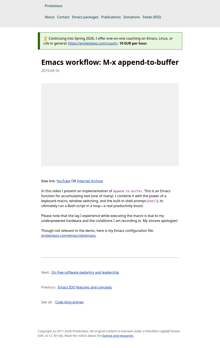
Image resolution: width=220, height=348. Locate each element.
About (49, 17)
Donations (131, 17)
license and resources (117, 336)
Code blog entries (69, 302)
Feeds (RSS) (152, 17)
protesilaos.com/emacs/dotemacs (68, 235)
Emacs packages (85, 17)
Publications (111, 17)
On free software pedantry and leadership (85, 272)
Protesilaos (54, 5)
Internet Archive (90, 181)
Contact (63, 17)
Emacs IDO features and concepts (85, 287)
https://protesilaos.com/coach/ (93, 43)
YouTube (63, 181)
